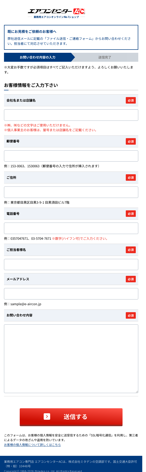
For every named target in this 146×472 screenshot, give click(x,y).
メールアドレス (71, 279)
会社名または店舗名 (71, 100)
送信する (76, 416)
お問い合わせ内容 (71, 315)
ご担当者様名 (71, 249)
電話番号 (71, 213)
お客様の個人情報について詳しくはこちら (32, 444)
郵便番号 (71, 141)
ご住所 (71, 177)
